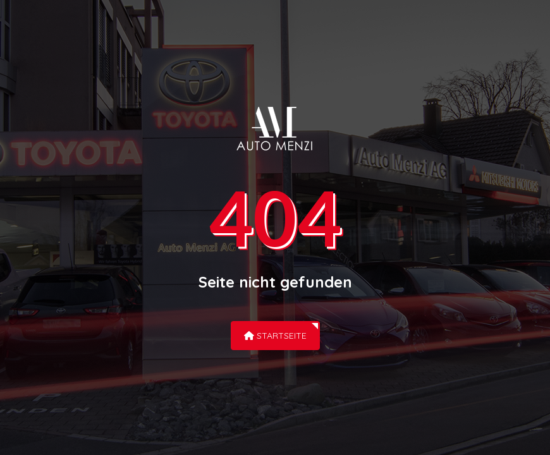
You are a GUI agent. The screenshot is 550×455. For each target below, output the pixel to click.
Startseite (275, 335)
